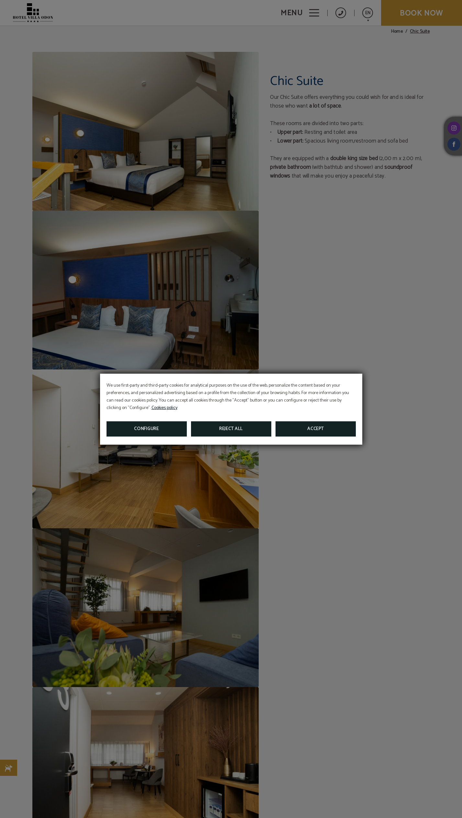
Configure (146, 429)
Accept (315, 429)
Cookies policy (164, 408)
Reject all (231, 429)
